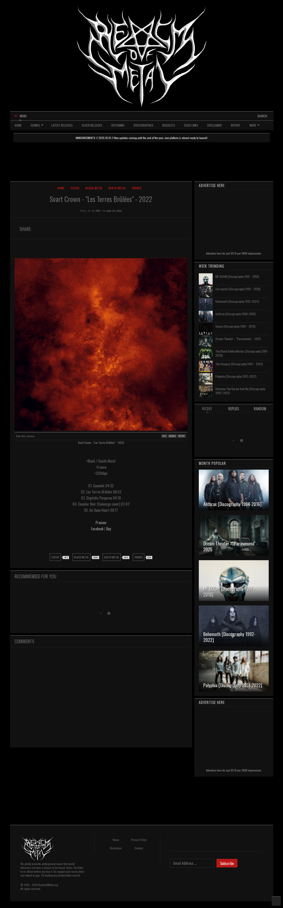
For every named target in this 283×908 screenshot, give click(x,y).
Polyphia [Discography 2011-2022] (235, 376)
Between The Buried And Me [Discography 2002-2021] (240, 390)
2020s (74, 188)
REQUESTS (168, 125)
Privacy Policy (139, 840)
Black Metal (94, 188)
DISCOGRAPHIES (143, 125)
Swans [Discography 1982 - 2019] (235, 326)
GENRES (37, 125)
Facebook (97, 528)
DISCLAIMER (214, 125)
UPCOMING (117, 125)
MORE (254, 125)
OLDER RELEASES (92, 125)
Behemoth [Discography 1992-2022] (237, 301)
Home (60, 188)
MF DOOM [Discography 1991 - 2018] (237, 276)
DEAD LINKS (191, 125)
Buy (108, 528)
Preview (101, 522)
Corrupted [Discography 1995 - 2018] (237, 288)
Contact (139, 848)
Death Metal (117, 188)
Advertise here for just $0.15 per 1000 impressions (233, 253)
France (137, 188)
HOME (18, 125)
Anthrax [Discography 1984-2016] (235, 313)
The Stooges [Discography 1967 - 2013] (239, 363)
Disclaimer (116, 848)
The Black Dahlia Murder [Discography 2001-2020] (241, 353)
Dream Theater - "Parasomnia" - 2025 (238, 338)
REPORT (235, 125)
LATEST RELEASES (62, 125)
